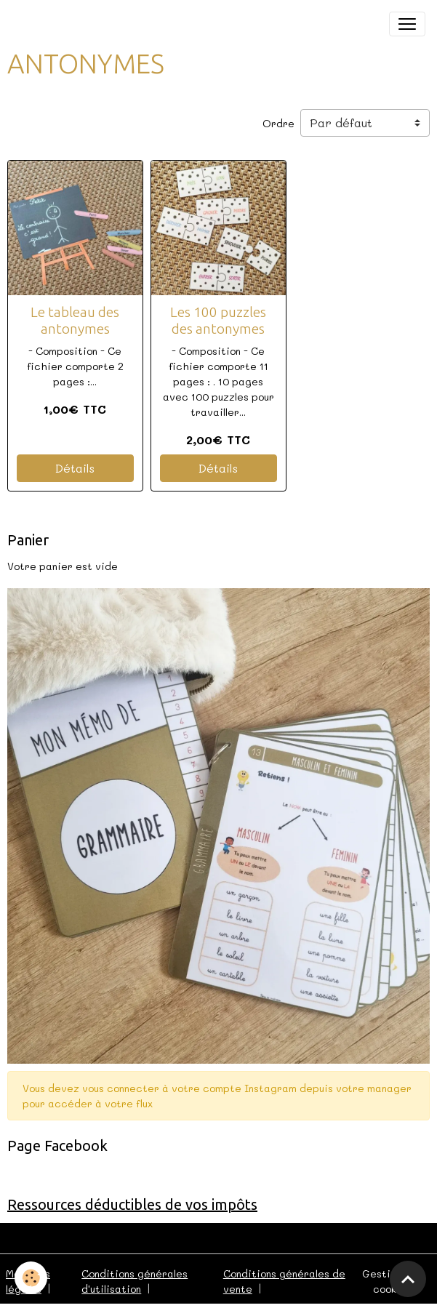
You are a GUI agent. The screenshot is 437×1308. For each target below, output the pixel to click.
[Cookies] (31, 1277)
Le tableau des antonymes (75, 320)
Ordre (278, 123)
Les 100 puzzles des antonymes (218, 320)
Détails (75, 468)
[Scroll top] (408, 1279)
